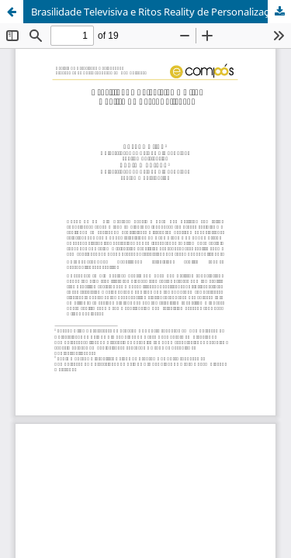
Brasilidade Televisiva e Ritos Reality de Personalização (155, 12)
